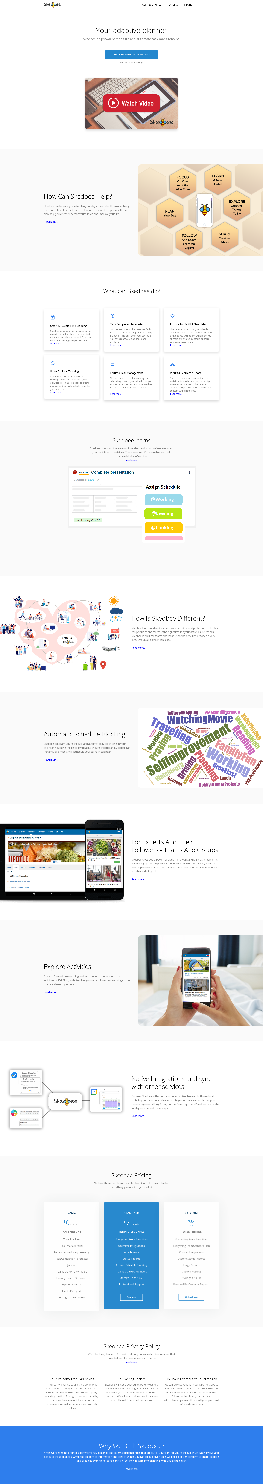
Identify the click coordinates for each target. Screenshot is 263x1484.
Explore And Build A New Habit (188, 324)
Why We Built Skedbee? (131, 1445)
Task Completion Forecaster (127, 324)
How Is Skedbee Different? (168, 618)
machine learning (117, 448)
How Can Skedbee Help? (78, 196)
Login (140, 62)
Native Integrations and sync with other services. (171, 1082)
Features (173, 4)
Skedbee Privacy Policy (131, 1346)
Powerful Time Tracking (64, 371)
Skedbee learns (132, 440)
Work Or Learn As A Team (185, 373)
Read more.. (51, 222)
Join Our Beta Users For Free (131, 54)
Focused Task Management (126, 373)
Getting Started (151, 4)
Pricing (188, 4)
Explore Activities (67, 966)
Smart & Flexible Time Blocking (68, 326)
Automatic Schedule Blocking (84, 734)
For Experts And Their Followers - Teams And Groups (175, 846)
